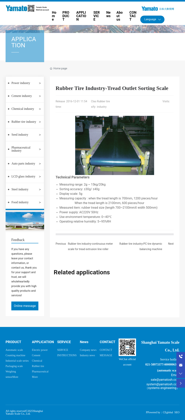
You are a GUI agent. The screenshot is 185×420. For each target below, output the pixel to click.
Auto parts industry (23, 163)
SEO (176, 412)
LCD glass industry (23, 176)
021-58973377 (154, 364)
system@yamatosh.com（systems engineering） (162, 386)
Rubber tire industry (24, 121)
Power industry (21, 83)
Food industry (20, 202)
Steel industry (20, 189)
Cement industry (22, 95)
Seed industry (20, 134)
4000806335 (171, 364)
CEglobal (168, 412)
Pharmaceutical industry (21, 149)
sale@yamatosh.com (165, 379)
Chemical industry (23, 108)
